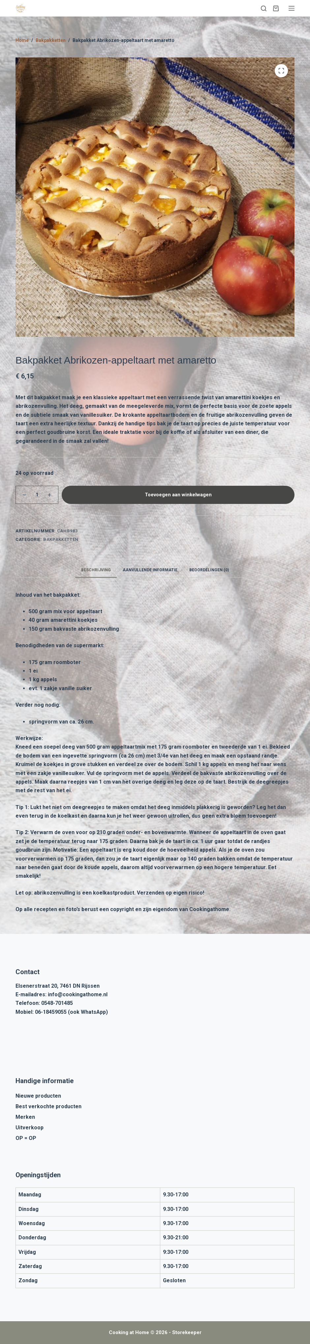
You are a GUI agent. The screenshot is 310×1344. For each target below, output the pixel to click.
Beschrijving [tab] (96, 570)
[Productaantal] (36, 495)
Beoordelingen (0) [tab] (209, 570)
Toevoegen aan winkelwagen (178, 495)
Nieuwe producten (38, 1096)
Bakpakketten (60, 539)
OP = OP (25, 1138)
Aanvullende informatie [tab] (150, 570)
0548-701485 (57, 1003)
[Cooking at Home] (20, 8)
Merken (25, 1117)
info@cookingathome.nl (78, 994)
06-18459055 (51, 1012)
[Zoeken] (263, 8)
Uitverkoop (29, 1127)
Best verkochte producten (48, 1106)
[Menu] (291, 8)
